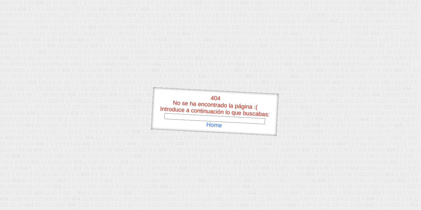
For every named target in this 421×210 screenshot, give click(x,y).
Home (214, 125)
